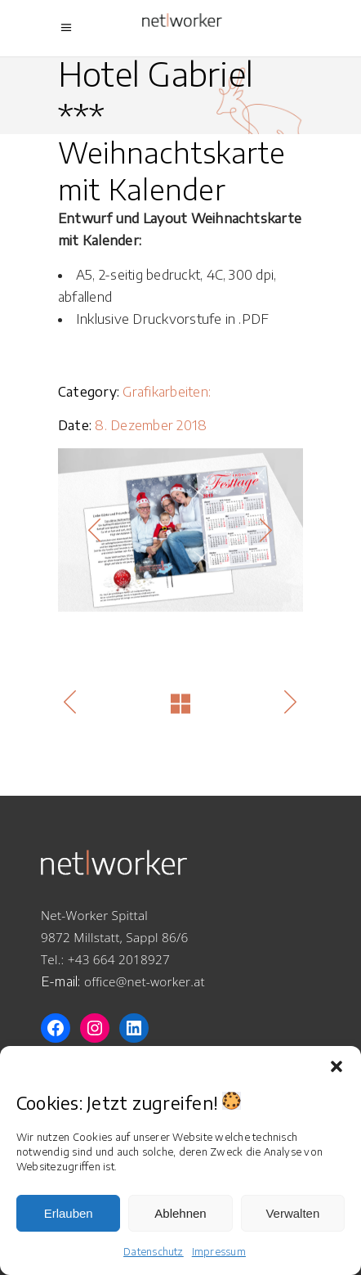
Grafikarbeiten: (167, 392)
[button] (336, 1066)
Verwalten (292, 1213)
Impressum (219, 1252)
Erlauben (68, 1213)
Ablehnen (180, 1213)
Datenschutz (153, 1252)
